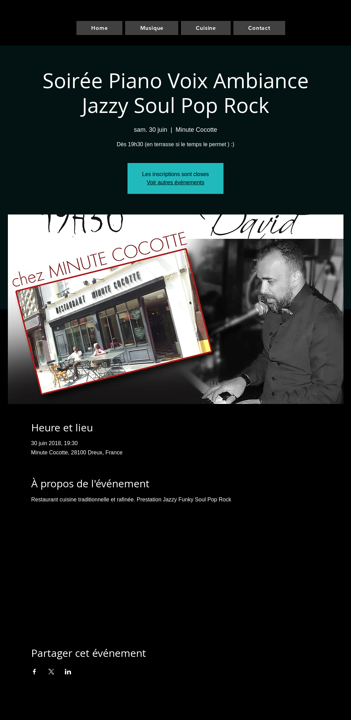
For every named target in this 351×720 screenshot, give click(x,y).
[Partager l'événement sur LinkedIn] (68, 671)
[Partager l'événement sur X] (51, 671)
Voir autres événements (175, 182)
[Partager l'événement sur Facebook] (34, 671)
